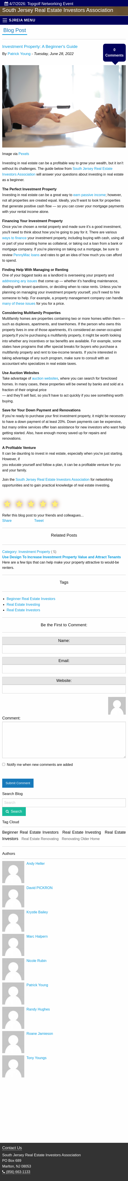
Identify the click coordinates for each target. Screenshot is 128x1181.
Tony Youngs (36, 1058)
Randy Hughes (38, 1009)
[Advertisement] (64, 1110)
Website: (64, 680)
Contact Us (12, 1148)
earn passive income (89, 195)
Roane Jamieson (39, 1033)
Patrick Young (19, 54)
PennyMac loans (26, 255)
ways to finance (14, 238)
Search (16, 811)
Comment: (64, 737)
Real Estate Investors (23, 610)
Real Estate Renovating (39, 839)
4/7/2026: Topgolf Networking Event (38, 3)
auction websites (45, 378)
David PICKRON (39, 888)
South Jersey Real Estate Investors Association (52, 479)
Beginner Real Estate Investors (31, 599)
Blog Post (14, 30)
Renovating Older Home (81, 839)
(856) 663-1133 (16, 1172)
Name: (64, 640)
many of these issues (18, 303)
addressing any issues (19, 281)
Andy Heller (35, 863)
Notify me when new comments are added (40, 765)
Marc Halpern (37, 936)
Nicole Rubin (36, 961)
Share (7, 520)
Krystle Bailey (37, 912)
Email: (64, 661)
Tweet (39, 520)
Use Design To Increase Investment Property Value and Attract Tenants (61, 557)
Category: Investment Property (26, 552)
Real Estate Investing (23, 604)
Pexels (24, 154)
